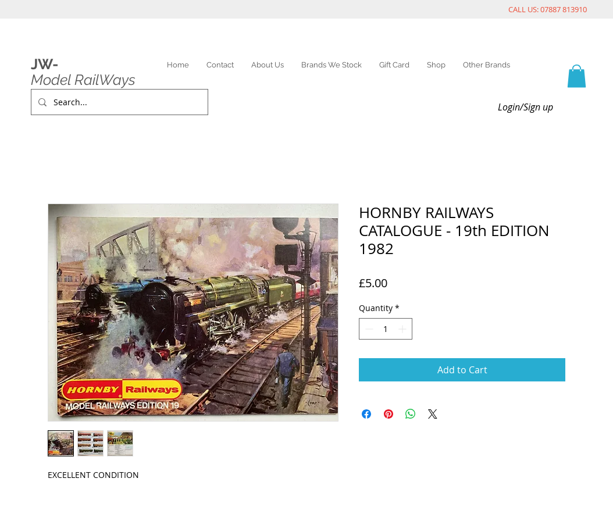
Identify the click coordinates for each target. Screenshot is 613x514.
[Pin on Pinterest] (388, 414)
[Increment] (403, 329)
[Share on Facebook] (366, 414)
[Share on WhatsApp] (411, 414)
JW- (44, 64)
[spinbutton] (385, 329)
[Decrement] (368, 329)
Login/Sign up (525, 107)
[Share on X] (433, 414)
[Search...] (118, 102)
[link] (576, 76)
